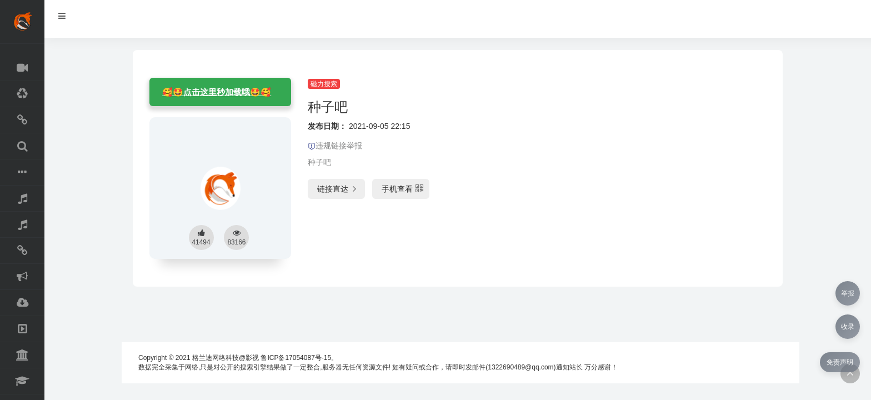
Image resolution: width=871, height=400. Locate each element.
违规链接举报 (335, 145)
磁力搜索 (324, 84)
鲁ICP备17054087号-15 (296, 358)
